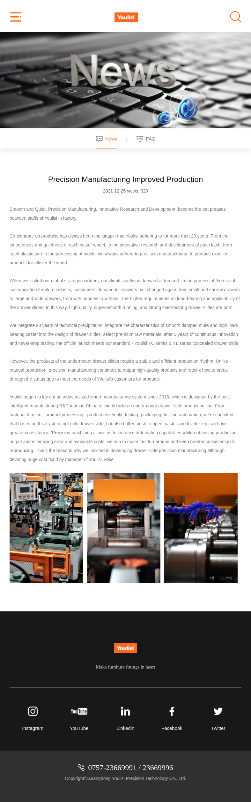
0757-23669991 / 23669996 (130, 768)
